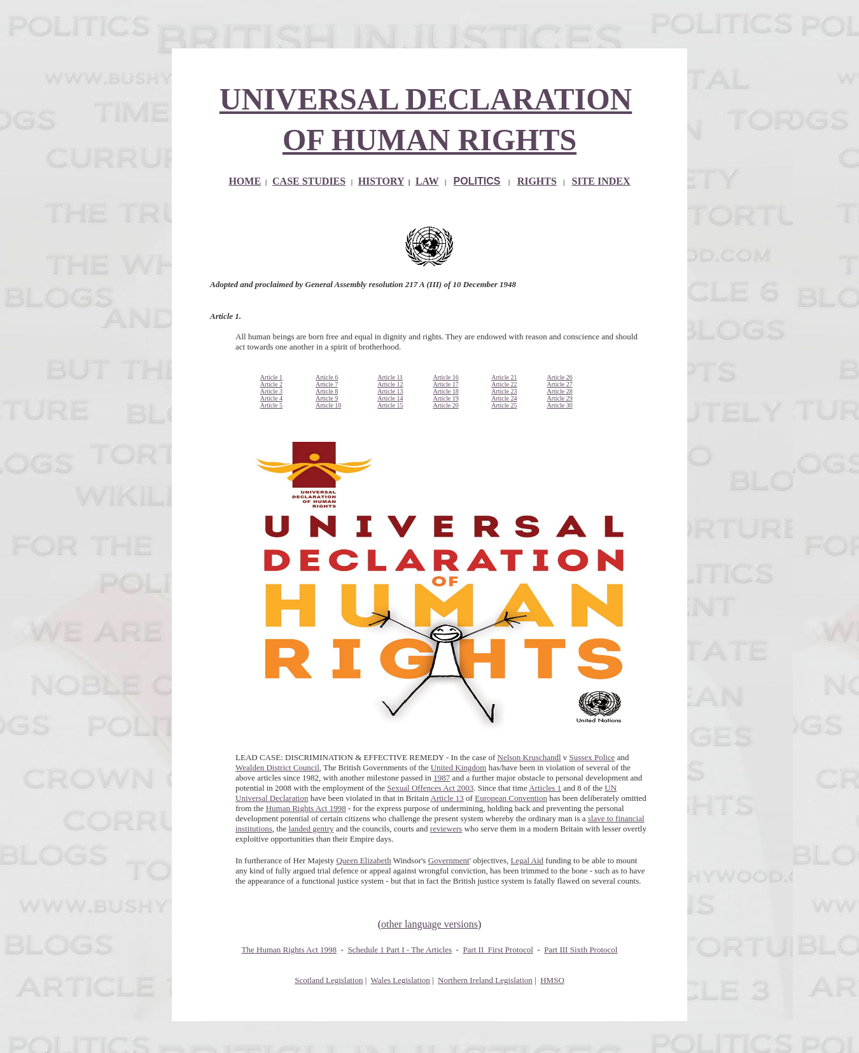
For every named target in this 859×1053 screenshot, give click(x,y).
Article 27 (559, 384)
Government (449, 860)
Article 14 (390, 398)
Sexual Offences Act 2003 (430, 788)
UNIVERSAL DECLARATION (426, 99)
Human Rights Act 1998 (306, 808)
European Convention (511, 798)
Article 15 (390, 405)
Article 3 (271, 391)
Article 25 (504, 405)
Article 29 (559, 398)
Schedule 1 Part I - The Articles (399, 949)
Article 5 (271, 405)
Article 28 (559, 391)
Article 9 (327, 398)
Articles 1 (545, 788)
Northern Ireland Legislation (485, 980)
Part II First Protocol (498, 949)
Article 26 (559, 377)
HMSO (552, 980)
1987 (441, 777)
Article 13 (390, 391)
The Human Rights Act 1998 (289, 949)
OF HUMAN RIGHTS (429, 140)
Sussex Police (592, 757)
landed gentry (310, 828)
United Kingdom (459, 767)
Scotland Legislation (329, 980)
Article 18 (445, 391)
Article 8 (327, 391)
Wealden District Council (277, 767)
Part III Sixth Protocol (580, 949)
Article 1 (271, 377)
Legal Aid (526, 860)
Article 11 (390, 377)
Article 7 (327, 384)
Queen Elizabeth (363, 860)
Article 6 (327, 377)
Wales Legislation (400, 980)
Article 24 (504, 398)
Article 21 (504, 377)
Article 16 (445, 377)
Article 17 (445, 384)
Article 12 (390, 384)
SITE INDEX (601, 181)
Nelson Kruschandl (529, 757)
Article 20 (445, 405)
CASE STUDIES (309, 181)
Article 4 (271, 398)
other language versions (429, 924)
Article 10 (328, 405)
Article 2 (271, 384)
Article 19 (445, 398)
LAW (427, 181)
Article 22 (504, 384)
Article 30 (559, 405)
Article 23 (504, 391)
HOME (244, 181)
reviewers (446, 828)
